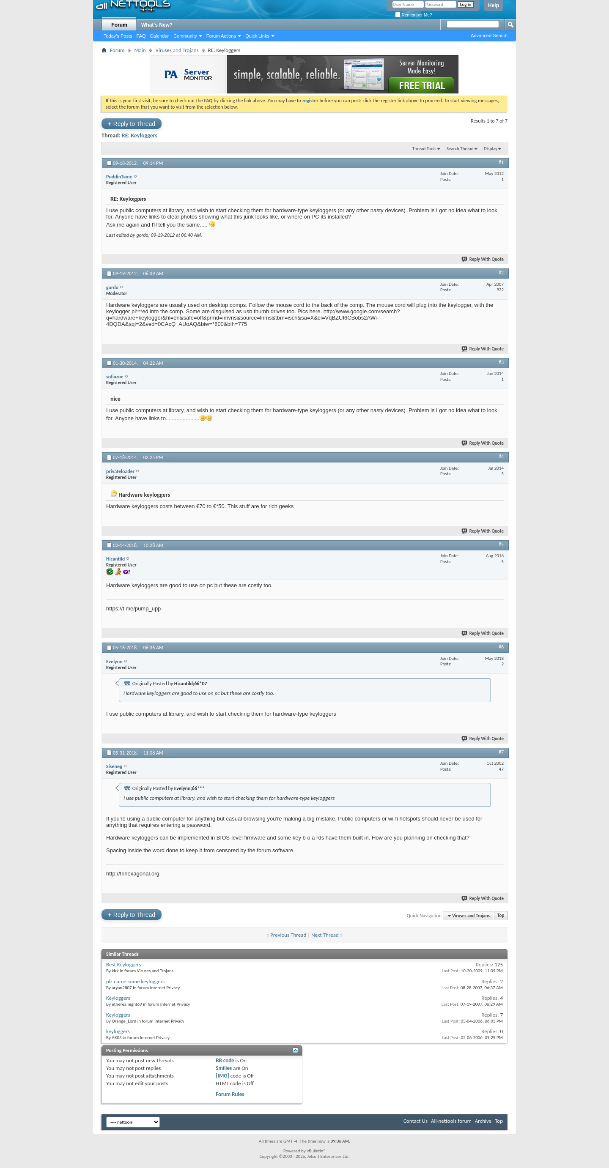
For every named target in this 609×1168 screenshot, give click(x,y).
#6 (501, 647)
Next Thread (325, 935)
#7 (501, 752)
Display (490, 148)
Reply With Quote (483, 259)
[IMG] (222, 1075)
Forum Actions (221, 35)
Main (139, 50)
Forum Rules (230, 1094)
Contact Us (415, 1121)
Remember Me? (413, 15)
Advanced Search (489, 35)
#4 (501, 457)
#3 (501, 362)
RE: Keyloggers (139, 135)
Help (493, 5)
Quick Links (257, 35)
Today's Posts (118, 35)
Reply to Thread (131, 123)
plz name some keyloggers (135, 981)
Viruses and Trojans (177, 50)
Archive (483, 1121)
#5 (501, 544)
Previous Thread (288, 935)
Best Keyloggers (123, 964)
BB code (225, 1060)
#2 (501, 273)
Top (500, 916)
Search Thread (460, 148)
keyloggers (118, 1031)
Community (185, 35)
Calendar (159, 35)
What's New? (157, 25)
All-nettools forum (451, 1121)
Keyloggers (118, 998)
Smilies (224, 1068)
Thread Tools (424, 148)
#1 (501, 162)
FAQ (141, 35)
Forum (119, 25)
